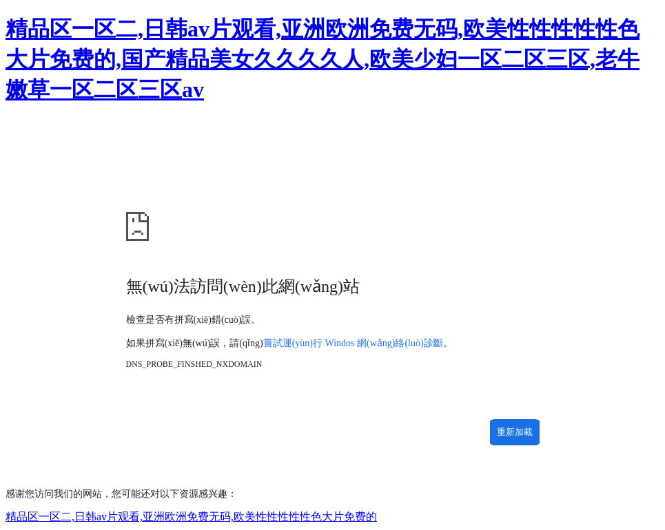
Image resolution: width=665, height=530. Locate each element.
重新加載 (515, 432)
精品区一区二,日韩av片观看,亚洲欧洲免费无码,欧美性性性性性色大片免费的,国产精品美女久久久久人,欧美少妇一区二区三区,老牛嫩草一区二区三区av (323, 59)
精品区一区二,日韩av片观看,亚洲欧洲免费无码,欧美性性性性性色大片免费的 (191, 516)
